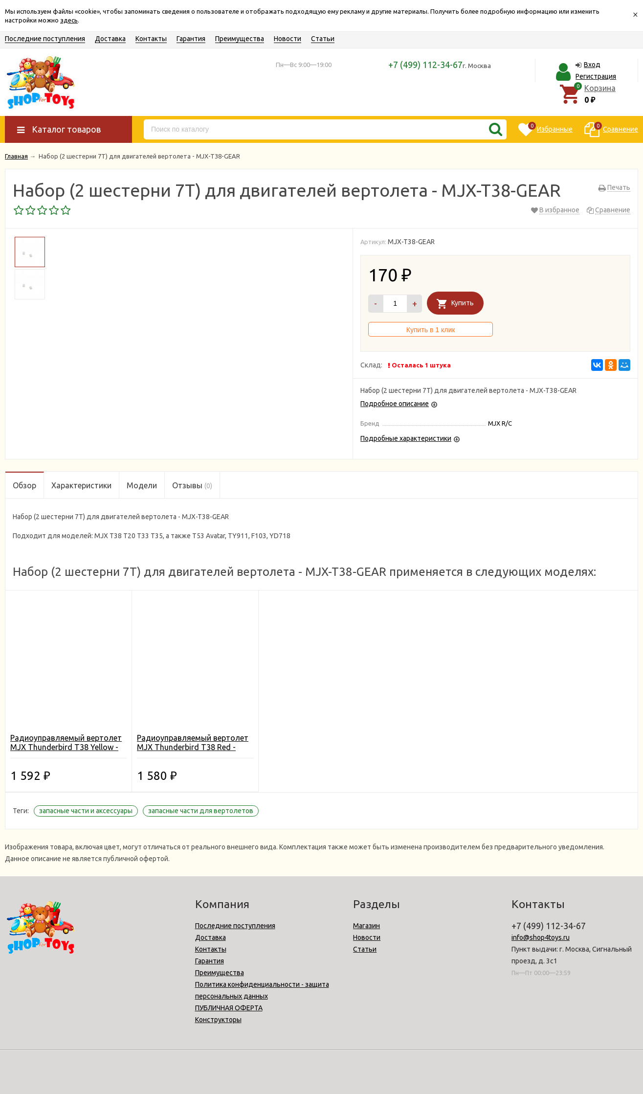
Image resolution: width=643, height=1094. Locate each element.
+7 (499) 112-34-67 (425, 64)
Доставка (110, 39)
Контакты (151, 39)
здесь (69, 20)
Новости (287, 39)
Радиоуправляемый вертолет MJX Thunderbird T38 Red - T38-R (192, 747)
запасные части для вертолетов (200, 811)
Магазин (366, 926)
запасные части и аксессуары (86, 811)
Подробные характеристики (405, 438)
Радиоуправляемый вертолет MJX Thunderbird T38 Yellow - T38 (66, 747)
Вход (592, 64)
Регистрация (596, 76)
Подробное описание (394, 404)
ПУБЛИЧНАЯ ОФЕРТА (229, 1008)
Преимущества (239, 39)
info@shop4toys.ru (540, 937)
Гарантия (191, 39)
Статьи (322, 39)
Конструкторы (218, 1020)
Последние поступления (45, 39)
